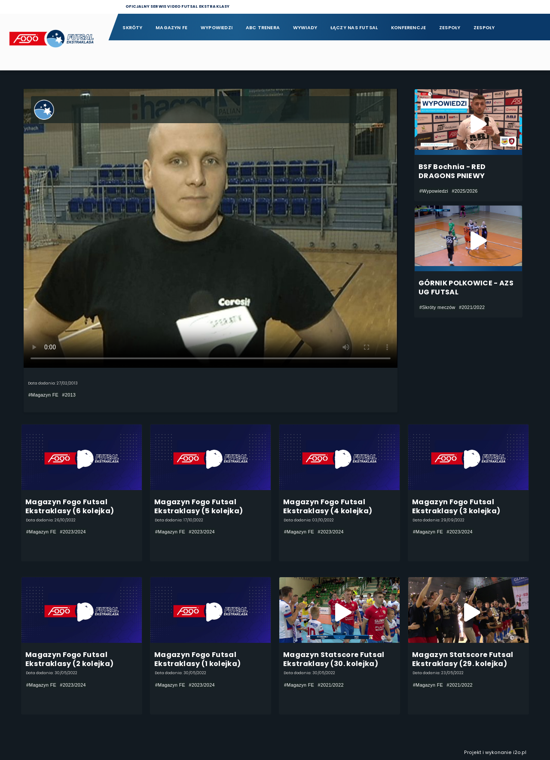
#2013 (69, 394)
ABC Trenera (263, 27)
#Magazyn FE (43, 394)
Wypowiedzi (216, 27)
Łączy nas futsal (354, 27)
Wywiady (305, 27)
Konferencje (408, 27)
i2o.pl (519, 752)
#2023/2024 (73, 532)
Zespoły (450, 27)
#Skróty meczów (437, 307)
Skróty (132, 27)
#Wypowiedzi (433, 191)
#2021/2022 (472, 307)
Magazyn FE (171, 27)
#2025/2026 (464, 191)
